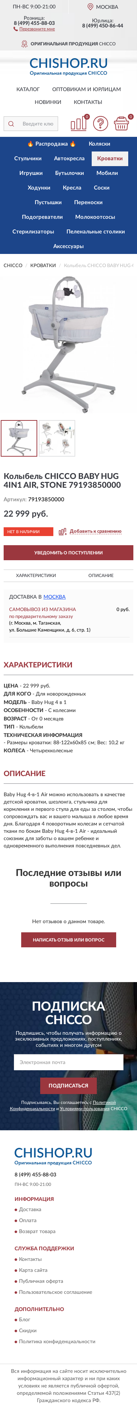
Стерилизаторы (33, 232)
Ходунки (39, 188)
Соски (102, 188)
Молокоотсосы (95, 217)
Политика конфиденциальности (57, 1342)
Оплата (28, 1221)
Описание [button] (101, 575)
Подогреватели (42, 217)
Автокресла (69, 158)
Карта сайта (33, 1270)
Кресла (72, 188)
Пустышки (48, 202)
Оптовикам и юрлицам (86, 89)
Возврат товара (37, 1232)
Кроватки (110, 158)
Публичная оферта (41, 1281)
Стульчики (28, 158)
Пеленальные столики (95, 232)
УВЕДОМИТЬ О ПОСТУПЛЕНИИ (68, 553)
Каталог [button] (28, 89)
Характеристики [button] (36, 575)
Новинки (48, 102)
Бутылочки (69, 173)
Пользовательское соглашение (55, 1292)
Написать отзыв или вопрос (68, 940)
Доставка (30, 1210)
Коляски (99, 144)
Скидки (28, 1331)
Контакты (88, 102)
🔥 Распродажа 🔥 (51, 144)
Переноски (88, 202)
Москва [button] (54, 597)
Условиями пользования (85, 1108)
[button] (34, 28)
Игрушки (31, 173)
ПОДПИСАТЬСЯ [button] (68, 1086)
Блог (24, 1320)
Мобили (107, 173)
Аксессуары (68, 246)
